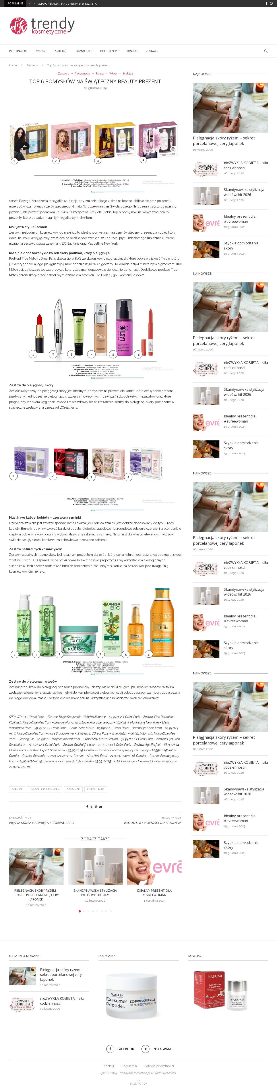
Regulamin (129, 1066)
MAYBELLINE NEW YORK (44, 789)
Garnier (17, 789)
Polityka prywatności (159, 1066)
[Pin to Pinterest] (96, 807)
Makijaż (60, 51)
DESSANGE (73, 789)
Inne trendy (108, 51)
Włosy (40, 51)
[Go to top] (138, 1083)
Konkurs (132, 51)
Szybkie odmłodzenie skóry (241, 245)
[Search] (266, 51)
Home (13, 65)
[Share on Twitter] (91, 807)
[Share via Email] (100, 807)
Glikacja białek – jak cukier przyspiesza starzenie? (72, 4)
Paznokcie (83, 51)
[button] (30, 3)
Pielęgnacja (18, 51)
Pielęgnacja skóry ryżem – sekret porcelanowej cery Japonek (36, 894)
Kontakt (108, 1066)
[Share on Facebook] (87, 807)
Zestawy (152, 51)
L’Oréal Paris (95, 789)
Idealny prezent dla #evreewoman (154, 892)
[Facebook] (266, 3)
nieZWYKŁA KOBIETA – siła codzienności (246, 165)
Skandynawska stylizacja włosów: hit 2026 (95, 892)
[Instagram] (271, 3)
